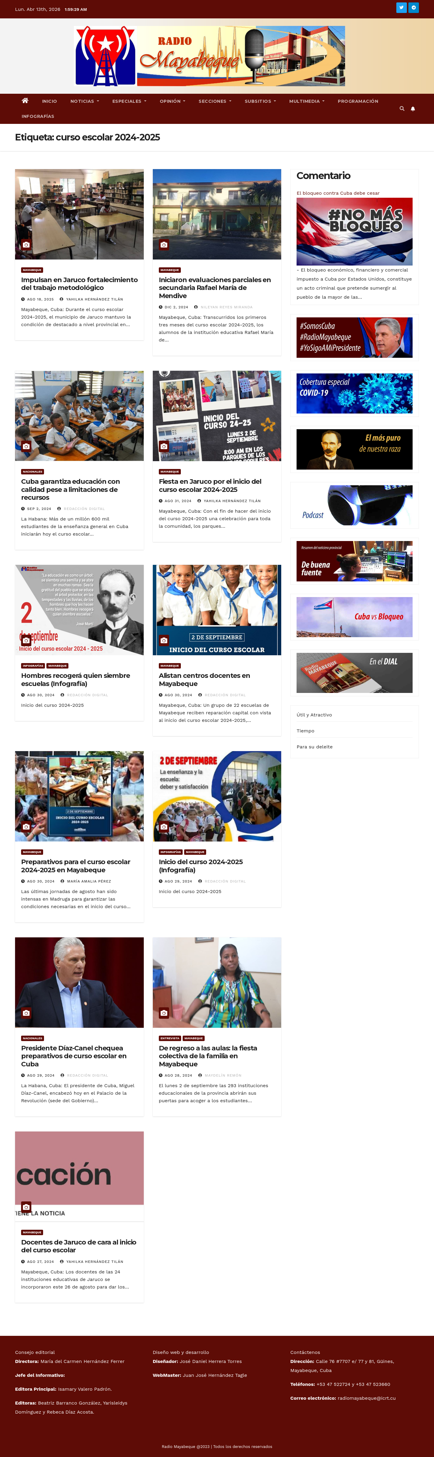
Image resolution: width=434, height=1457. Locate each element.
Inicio (49, 101)
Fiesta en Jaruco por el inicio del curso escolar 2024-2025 (210, 485)
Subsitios (260, 101)
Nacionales (32, 471)
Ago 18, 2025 (40, 299)
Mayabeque (32, 270)
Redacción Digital (84, 695)
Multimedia (307, 101)
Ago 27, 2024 (40, 1262)
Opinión (173, 101)
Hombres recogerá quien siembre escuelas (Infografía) (75, 680)
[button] (402, 109)
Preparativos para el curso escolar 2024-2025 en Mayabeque (75, 866)
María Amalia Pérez (86, 881)
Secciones (215, 101)
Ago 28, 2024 (179, 1075)
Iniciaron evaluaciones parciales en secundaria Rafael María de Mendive (215, 288)
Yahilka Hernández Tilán (91, 299)
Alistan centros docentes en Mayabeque (204, 680)
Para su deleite (315, 747)
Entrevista (170, 1038)
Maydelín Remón (220, 1075)
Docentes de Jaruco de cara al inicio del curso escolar (78, 1246)
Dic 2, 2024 (176, 307)
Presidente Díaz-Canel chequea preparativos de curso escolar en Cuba (74, 1056)
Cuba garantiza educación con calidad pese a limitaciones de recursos (70, 489)
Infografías (38, 116)
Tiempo (305, 731)
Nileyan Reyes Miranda (223, 307)
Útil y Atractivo (314, 715)
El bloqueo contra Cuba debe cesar (338, 193)
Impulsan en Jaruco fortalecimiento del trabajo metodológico (79, 284)
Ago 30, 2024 (41, 695)
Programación (358, 101)
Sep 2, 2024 (39, 509)
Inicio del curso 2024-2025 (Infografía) (201, 866)
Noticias (85, 101)
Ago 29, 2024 (179, 881)
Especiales (129, 101)
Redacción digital (81, 509)
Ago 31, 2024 (178, 501)
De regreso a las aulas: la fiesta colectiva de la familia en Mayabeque (208, 1056)
